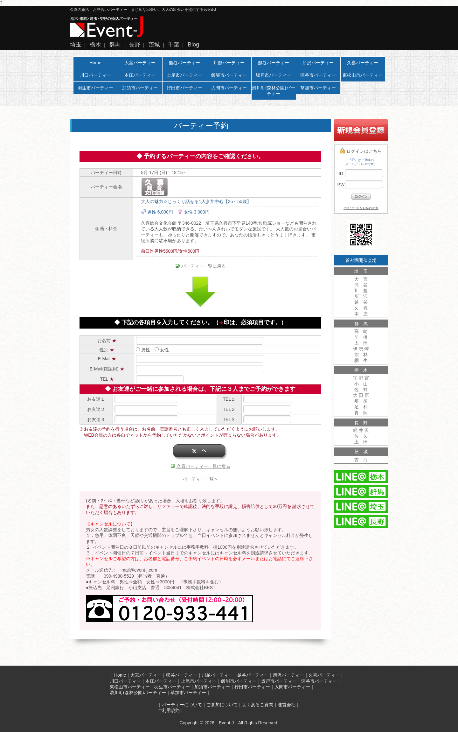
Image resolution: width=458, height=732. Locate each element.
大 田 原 (361, 395)
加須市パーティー (140, 87)
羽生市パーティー (95, 87)
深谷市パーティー (318, 75)
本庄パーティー (140, 75)
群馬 (115, 44)
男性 (143, 349)
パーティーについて (182, 704)
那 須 (361, 401)
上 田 (361, 441)
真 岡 (361, 412)
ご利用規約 (168, 710)
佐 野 (361, 389)
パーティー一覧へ (200, 479)
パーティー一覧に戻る (200, 266)
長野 (134, 44)
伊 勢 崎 (361, 348)
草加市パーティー (318, 87)
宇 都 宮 (361, 377)
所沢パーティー (318, 62)
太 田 (361, 342)
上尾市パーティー (184, 75)
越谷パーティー (273, 62)
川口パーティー (95, 75)
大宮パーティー (140, 62)
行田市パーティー (184, 87)
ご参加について (222, 704)
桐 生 (361, 360)
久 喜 (361, 308)
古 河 (361, 459)
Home (95, 62)
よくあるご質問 (257, 704)
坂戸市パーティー (273, 75)
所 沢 (361, 296)
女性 (162, 349)
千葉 (173, 44)
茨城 (154, 44)
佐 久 (361, 436)
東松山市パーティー (363, 75)
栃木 (95, 44)
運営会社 (286, 704)
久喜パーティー (362, 62)
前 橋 (361, 337)
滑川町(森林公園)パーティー (273, 90)
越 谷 (361, 302)
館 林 (361, 354)
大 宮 (361, 279)
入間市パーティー (229, 87)
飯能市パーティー (229, 75)
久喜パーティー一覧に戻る (200, 466)
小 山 (361, 383)
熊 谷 (361, 284)
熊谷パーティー (184, 62)
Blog (193, 44)
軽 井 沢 (361, 430)
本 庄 (361, 313)
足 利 (361, 406)
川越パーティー (229, 62)
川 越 (361, 290)
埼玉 (75, 44)
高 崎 (361, 331)
